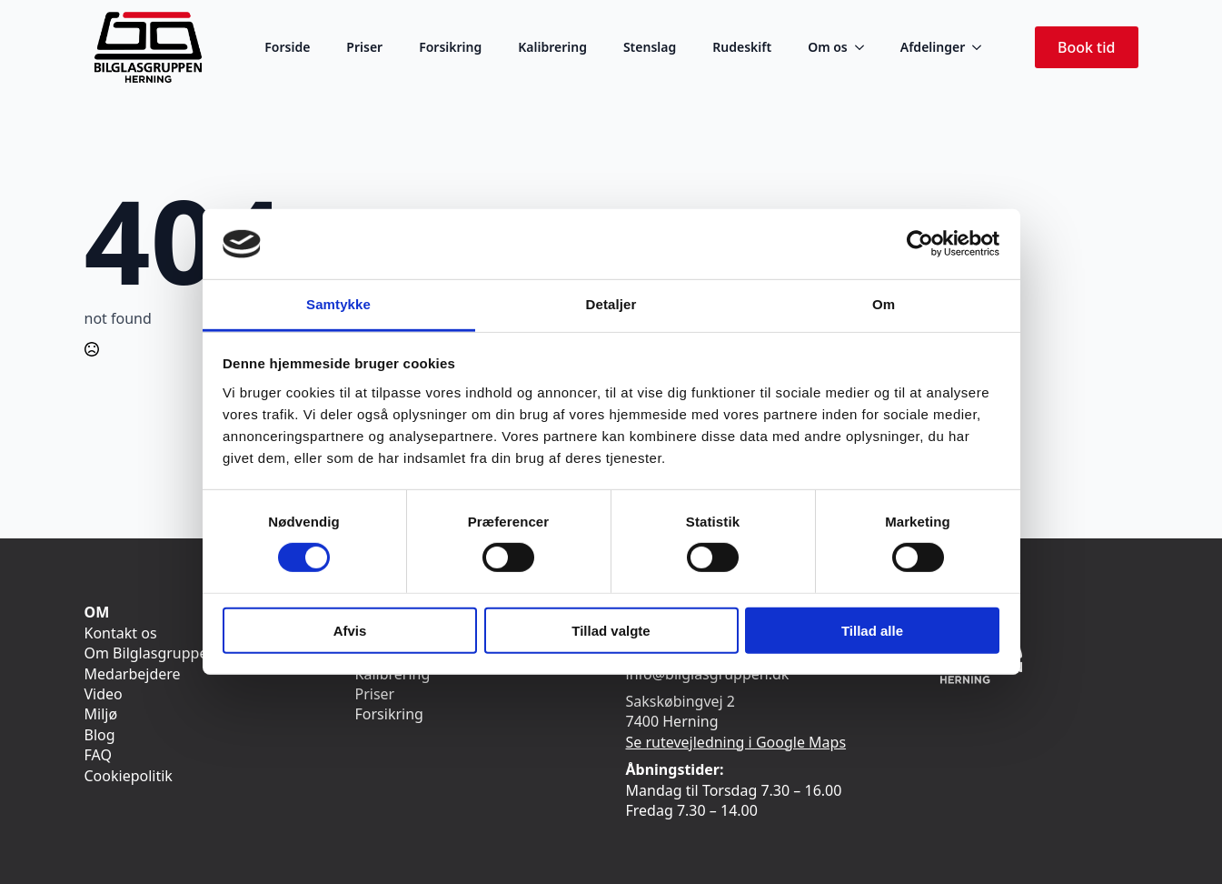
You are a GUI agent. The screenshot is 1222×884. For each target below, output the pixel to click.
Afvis (350, 630)
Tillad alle (872, 630)
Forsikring (450, 46)
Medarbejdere (132, 674)
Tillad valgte (610, 630)
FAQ (98, 755)
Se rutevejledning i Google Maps (736, 742)
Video (103, 694)
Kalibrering (552, 46)
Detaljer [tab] (611, 304)
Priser (364, 46)
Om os (828, 46)
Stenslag (649, 46)
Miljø (101, 714)
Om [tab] (883, 304)
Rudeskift (741, 46)
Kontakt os (120, 633)
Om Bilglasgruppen (150, 653)
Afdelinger (932, 46)
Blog (99, 735)
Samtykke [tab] (338, 304)
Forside (287, 46)
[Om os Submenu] (865, 47)
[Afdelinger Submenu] (982, 47)
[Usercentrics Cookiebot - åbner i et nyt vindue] (919, 243)
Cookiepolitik (128, 776)
